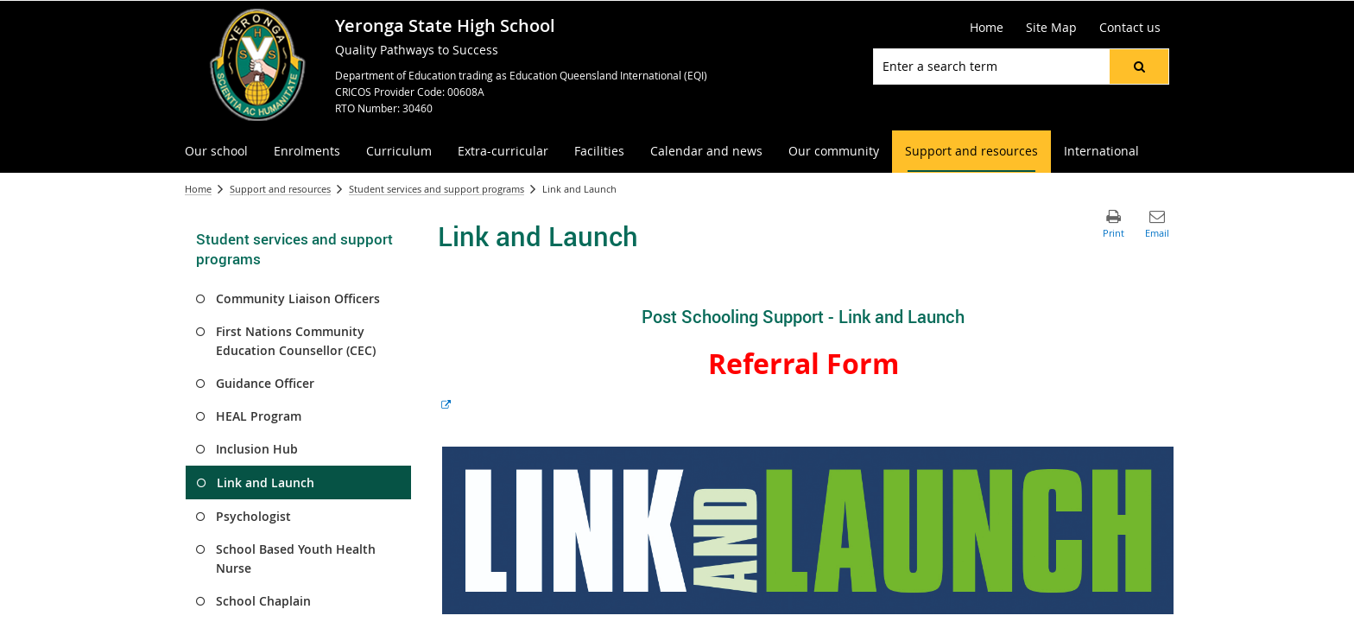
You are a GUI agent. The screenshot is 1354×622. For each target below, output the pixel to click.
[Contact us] (1130, 27)
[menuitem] (216, 151)
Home (198, 188)
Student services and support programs (436, 188)
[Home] (986, 27)
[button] (1139, 66)
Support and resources (280, 188)
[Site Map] (1051, 27)
